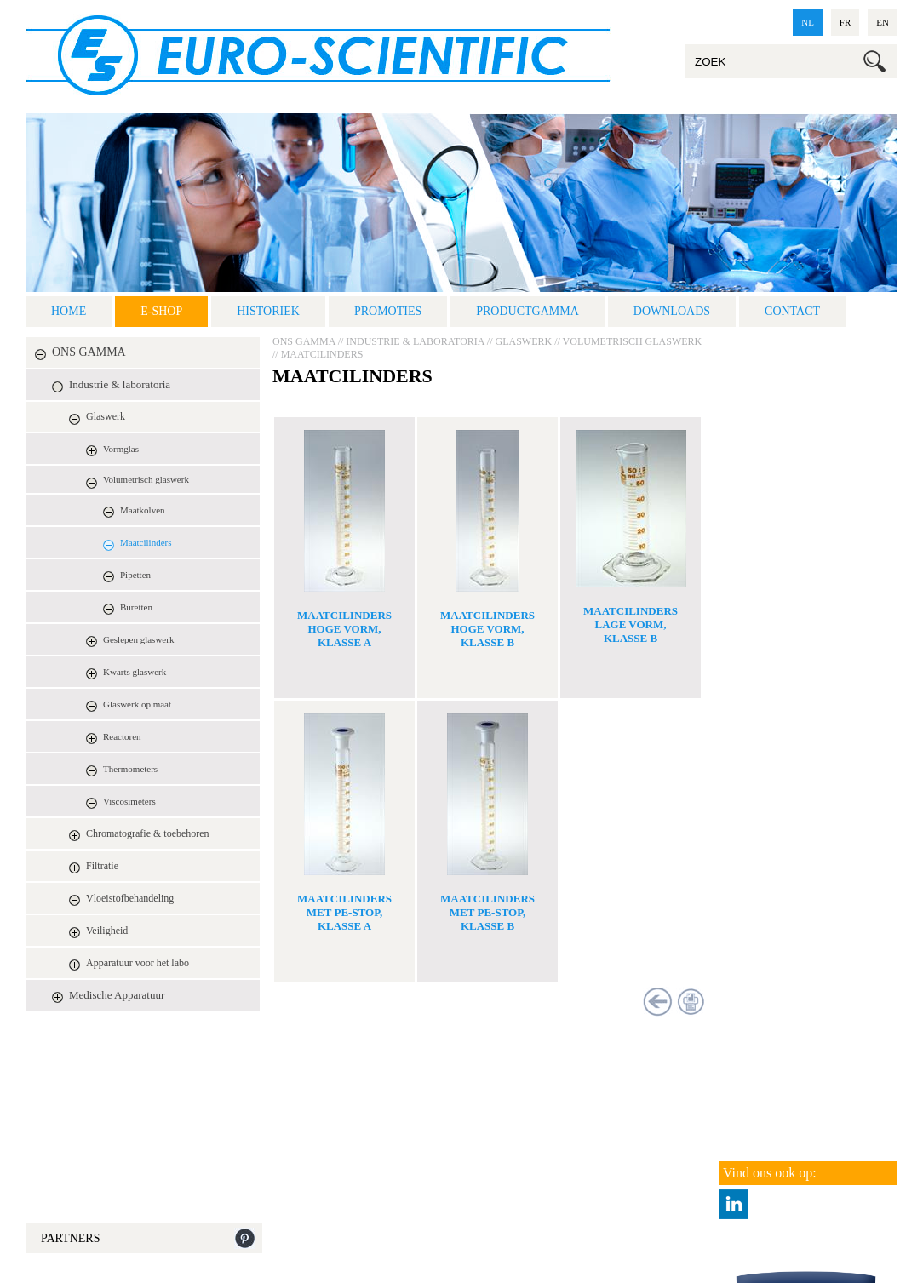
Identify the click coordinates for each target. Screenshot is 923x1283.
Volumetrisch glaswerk (146, 479)
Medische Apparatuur (116, 994)
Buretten (136, 607)
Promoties (387, 311)
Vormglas (121, 449)
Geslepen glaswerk (138, 639)
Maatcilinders (145, 542)
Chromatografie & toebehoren (147, 833)
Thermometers (130, 769)
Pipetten (135, 575)
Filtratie (102, 866)
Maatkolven (142, 510)
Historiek (268, 311)
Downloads (671, 311)
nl (807, 22)
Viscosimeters (129, 801)
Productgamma (527, 311)
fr (845, 22)
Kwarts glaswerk (134, 672)
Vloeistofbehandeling (130, 898)
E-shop (161, 311)
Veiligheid (107, 930)
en (882, 22)
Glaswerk (105, 416)
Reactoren (122, 736)
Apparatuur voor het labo (137, 963)
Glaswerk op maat (137, 704)
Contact (792, 311)
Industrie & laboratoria (119, 384)
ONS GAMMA (89, 352)
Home (68, 311)
